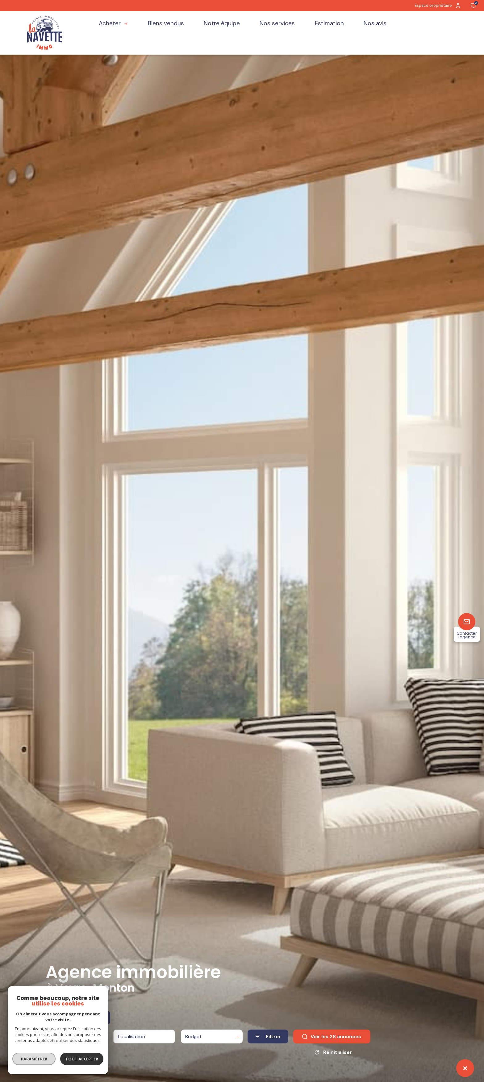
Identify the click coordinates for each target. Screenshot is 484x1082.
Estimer (95, 1017)
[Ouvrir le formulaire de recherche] (268, 1036)
